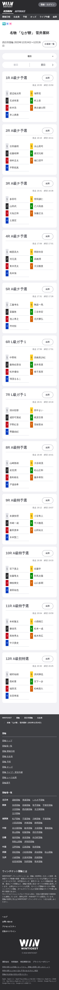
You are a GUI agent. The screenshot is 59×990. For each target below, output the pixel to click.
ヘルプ (4, 917)
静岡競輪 (38, 823)
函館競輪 (16, 800)
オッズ (33, 17)
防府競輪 (36, 847)
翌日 (47, 65)
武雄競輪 (38, 857)
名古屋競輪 (17, 828)
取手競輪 (36, 805)
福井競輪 (16, 837)
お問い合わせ (7, 922)
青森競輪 (26, 800)
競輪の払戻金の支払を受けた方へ (15, 974)
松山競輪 (49, 852)
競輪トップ (7, 740)
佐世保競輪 (17, 861)
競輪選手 (6, 783)
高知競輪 (38, 852)
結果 (55, 17)
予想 (25, 17)
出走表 (17, 17)
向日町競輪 (37, 837)
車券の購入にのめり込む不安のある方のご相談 (20, 971)
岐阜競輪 (28, 828)
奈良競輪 (26, 837)
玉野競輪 (16, 847)
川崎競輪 (36, 818)
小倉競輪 (16, 857)
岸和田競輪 (29, 841)
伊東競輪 (28, 823)
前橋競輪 (26, 805)
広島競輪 (26, 847)
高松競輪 (16, 852)
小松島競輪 (27, 852)
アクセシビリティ (9, 927)
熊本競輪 (38, 861)
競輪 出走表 (7, 756)
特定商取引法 (25, 962)
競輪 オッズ (7, 767)
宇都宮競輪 (48, 805)
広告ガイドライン (9, 931)
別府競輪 (28, 861)
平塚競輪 (47, 818)
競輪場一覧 (7, 746)
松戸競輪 (16, 818)
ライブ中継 (45, 17)
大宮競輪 (16, 809)
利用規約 (14, 962)
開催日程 (6, 17)
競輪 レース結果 (9, 777)
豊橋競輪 (49, 828)
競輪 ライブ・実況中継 (12, 772)
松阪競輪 (26, 832)
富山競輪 (16, 832)
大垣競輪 (38, 828)
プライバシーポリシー (41, 962)
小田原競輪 (17, 823)
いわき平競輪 (38, 800)
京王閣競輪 (39, 809)
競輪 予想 (6, 762)
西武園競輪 (27, 809)
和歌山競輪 (17, 841)
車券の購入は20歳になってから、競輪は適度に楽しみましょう (26, 967)
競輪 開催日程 (8, 751)
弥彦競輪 (16, 805)
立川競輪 (16, 813)
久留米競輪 (27, 857)
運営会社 (5, 962)
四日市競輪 (37, 832)
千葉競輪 (26, 818)
